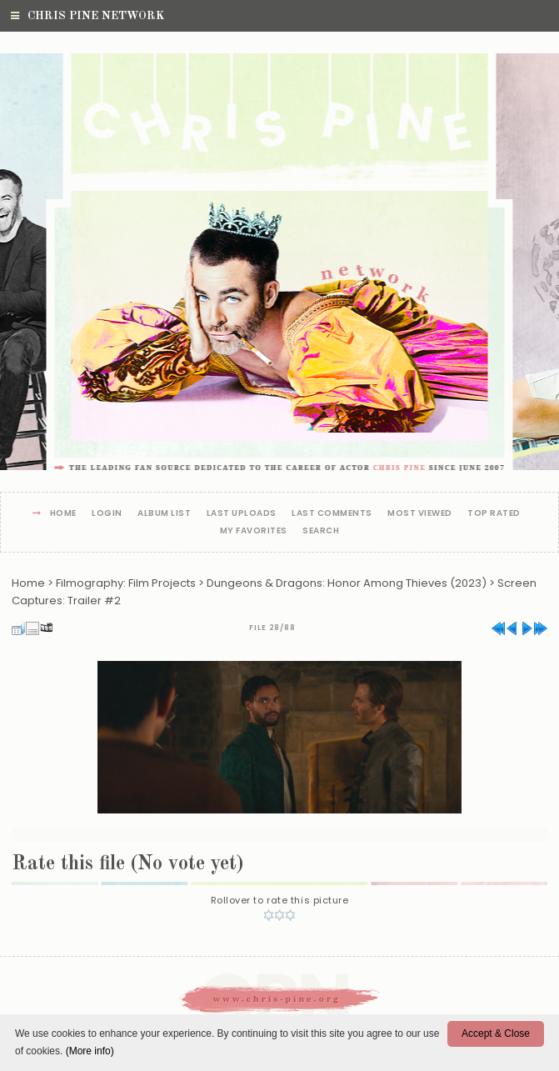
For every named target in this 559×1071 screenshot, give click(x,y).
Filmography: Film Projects (126, 583)
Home (63, 513)
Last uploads (242, 513)
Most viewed (419, 513)
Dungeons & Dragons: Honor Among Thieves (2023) (347, 583)
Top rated (494, 513)
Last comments (332, 513)
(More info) (90, 1051)
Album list (164, 513)
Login (107, 513)
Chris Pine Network (87, 16)
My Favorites (253, 531)
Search (320, 531)
